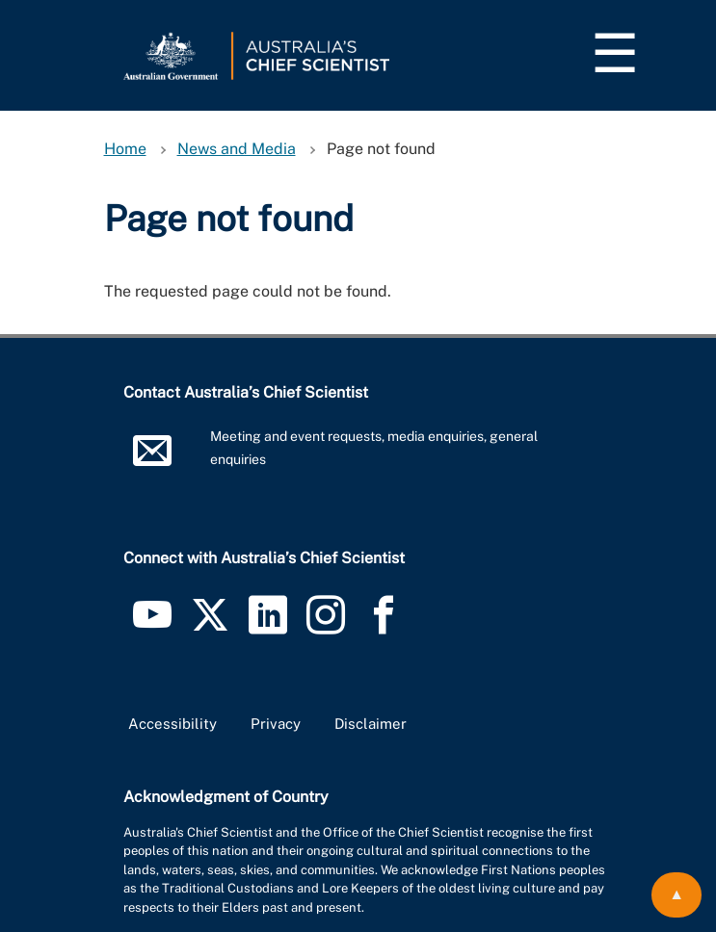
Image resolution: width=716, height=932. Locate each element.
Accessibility (172, 723)
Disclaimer (370, 723)
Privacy (276, 723)
